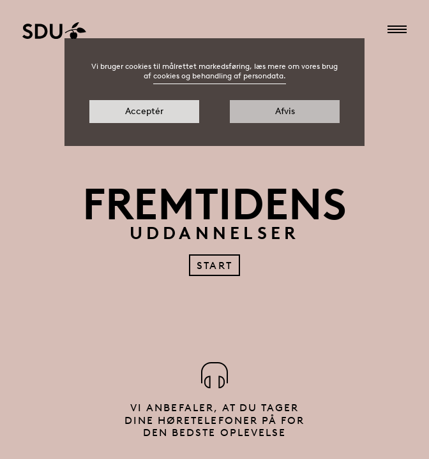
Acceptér (144, 111)
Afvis (285, 111)
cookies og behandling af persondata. (219, 75)
